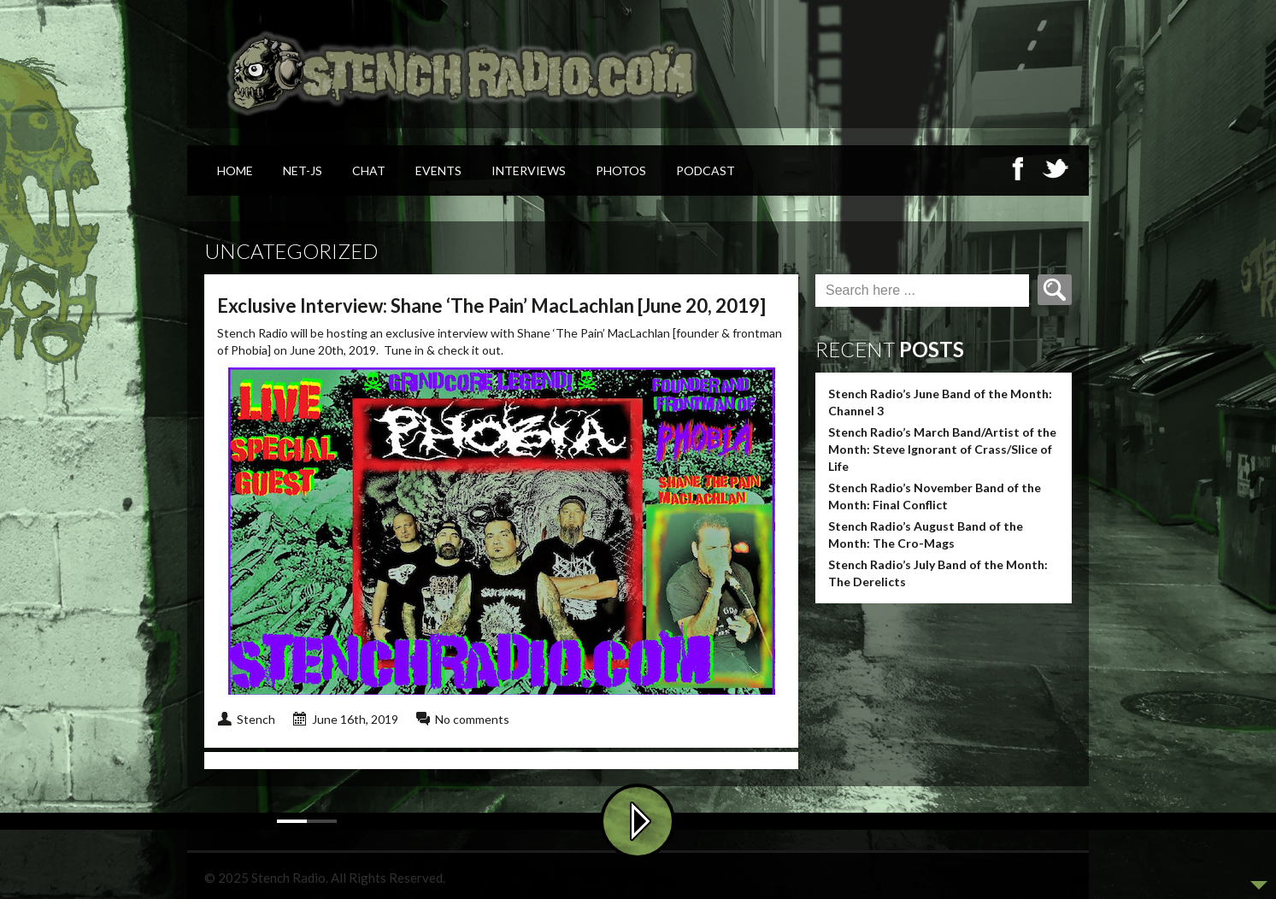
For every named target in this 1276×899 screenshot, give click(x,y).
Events (438, 170)
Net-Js (302, 170)
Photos (621, 170)
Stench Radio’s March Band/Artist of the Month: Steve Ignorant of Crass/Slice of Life (942, 449)
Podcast (705, 170)
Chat (368, 170)
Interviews (528, 170)
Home (235, 170)
